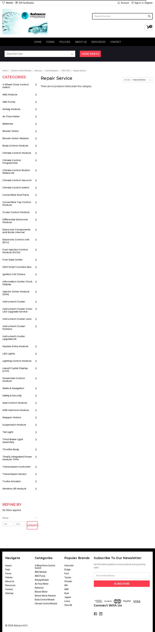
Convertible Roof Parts (15, 194)
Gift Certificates (24, 3)
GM (66, 585)
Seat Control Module (14, 402)
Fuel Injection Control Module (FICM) (15, 251)
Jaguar (67, 597)
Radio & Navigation (13, 388)
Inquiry (8, 565)
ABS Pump (8, 101)
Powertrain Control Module (13, 379)
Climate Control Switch (15, 187)
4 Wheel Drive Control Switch (15, 86)
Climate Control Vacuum (17, 180)
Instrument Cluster (13, 301)
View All (68, 605)
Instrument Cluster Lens (16, 318)
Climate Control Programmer (11, 161)
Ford (66, 573)
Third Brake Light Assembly (12, 440)
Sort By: (127, 80)
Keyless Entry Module (15, 346)
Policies (64, 42)
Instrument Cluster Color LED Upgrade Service (17, 310)
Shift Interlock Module (15, 410)
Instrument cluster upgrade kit (13, 337)
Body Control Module (15, 145)
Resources (98, 42)
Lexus (67, 601)
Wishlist (7, 3)
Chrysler (68, 581)
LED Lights (8, 353)
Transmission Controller (16, 466)
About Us (81, 42)
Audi (66, 593)
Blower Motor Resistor (15, 138)
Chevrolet (69, 565)
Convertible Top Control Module (16, 203)
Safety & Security (11, 395)
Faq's (7, 569)
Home (37, 42)
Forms (50, 42)
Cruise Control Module (16, 212)
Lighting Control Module (16, 360)
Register (149, 3)
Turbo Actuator (11, 481)
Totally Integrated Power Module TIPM (17, 458)
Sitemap (9, 593)
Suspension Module (14, 424)
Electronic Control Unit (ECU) (15, 241)
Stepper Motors (11, 417)
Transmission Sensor (14, 474)
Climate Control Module (16, 152)
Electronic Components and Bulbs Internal (16, 231)
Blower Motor (10, 131)
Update (32, 525)
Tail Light (7, 432)
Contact (115, 42)
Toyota (67, 577)
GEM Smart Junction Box (16, 266)
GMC (66, 589)
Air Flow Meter (11, 116)
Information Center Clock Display (17, 283)
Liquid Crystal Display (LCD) (15, 369)
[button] (20, 518)
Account (123, 3)
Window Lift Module (14, 488)
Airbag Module (11, 109)
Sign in (136, 3)
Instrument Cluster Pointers (13, 327)
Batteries (7, 123)
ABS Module (9, 94)
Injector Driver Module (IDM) (15, 293)
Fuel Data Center (12, 259)
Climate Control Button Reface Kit (16, 171)
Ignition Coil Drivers (13, 274)
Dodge (67, 569)
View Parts (90, 53)
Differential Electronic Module (15, 221)
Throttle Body (10, 449)
